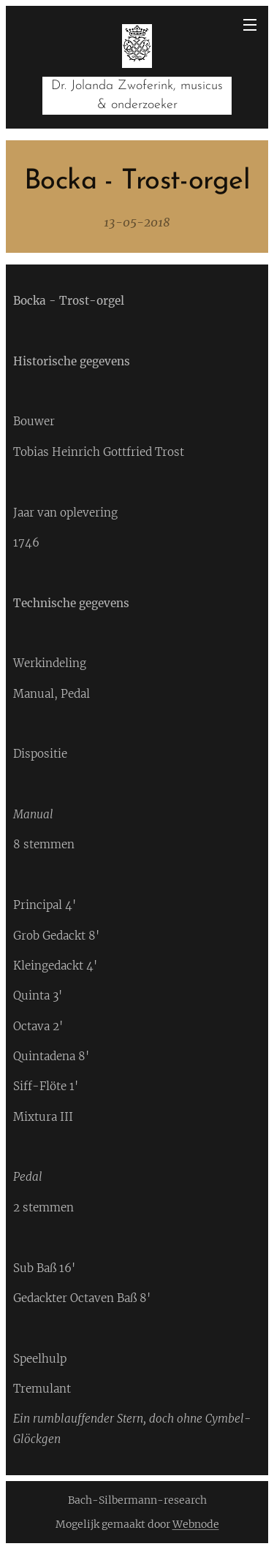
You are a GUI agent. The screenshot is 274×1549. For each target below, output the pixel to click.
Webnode (195, 1524)
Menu (249, 25)
